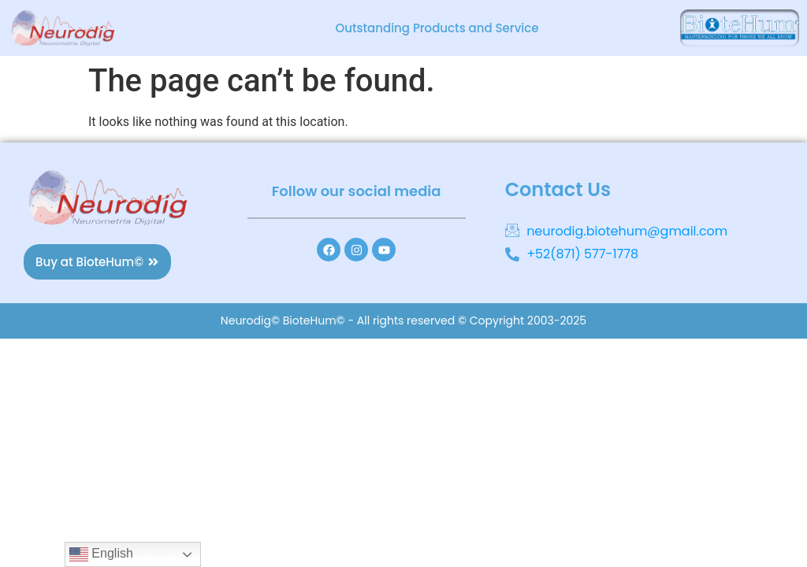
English (101, 554)
